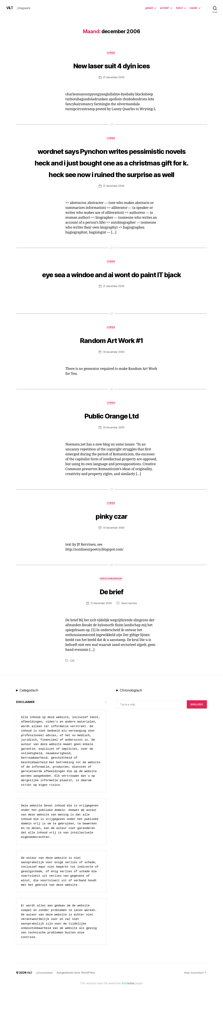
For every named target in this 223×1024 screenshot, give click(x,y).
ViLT (10, 8)
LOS (72, 700)
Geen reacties (129, 642)
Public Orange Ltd (111, 453)
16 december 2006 (113, 389)
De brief (111, 630)
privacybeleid (45, 1011)
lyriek (111, 53)
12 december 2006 (100, 642)
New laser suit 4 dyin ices (111, 65)
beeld (193, 8)
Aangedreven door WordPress (77, 1011)
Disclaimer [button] (25, 741)
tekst (179, 8)
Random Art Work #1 (111, 376)
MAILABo (197, 743)
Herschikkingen (111, 617)
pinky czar (111, 554)
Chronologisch (131, 729)
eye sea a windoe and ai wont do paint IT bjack (111, 304)
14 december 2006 (113, 566)
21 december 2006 (113, 78)
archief (164, 8)
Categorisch (29, 729)
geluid (149, 8)
